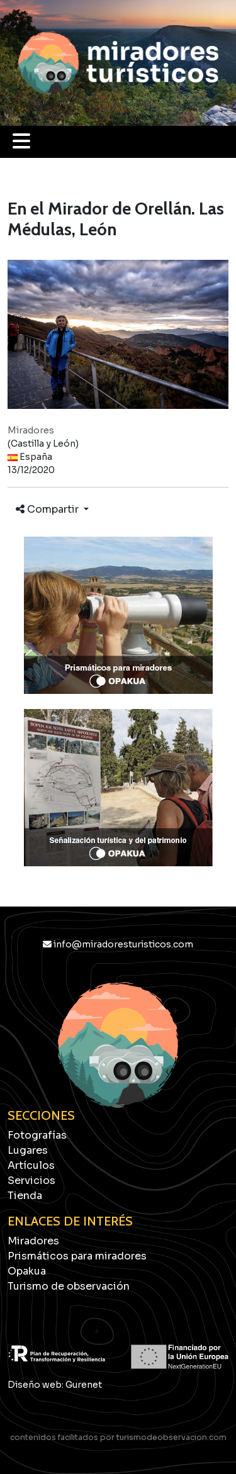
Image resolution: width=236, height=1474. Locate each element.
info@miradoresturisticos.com (118, 944)
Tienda (25, 1195)
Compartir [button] (48, 509)
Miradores (33, 1241)
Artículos (31, 1165)
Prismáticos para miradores (77, 1256)
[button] (21, 145)
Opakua (27, 1271)
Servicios (31, 1180)
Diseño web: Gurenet (55, 1384)
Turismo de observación (69, 1286)
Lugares (28, 1150)
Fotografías (37, 1135)
